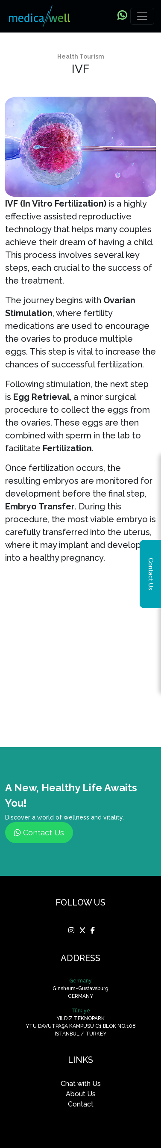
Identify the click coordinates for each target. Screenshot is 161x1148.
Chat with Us (81, 1084)
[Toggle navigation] (142, 16)
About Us (81, 1094)
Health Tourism (80, 56)
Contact (81, 1104)
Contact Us (39, 832)
